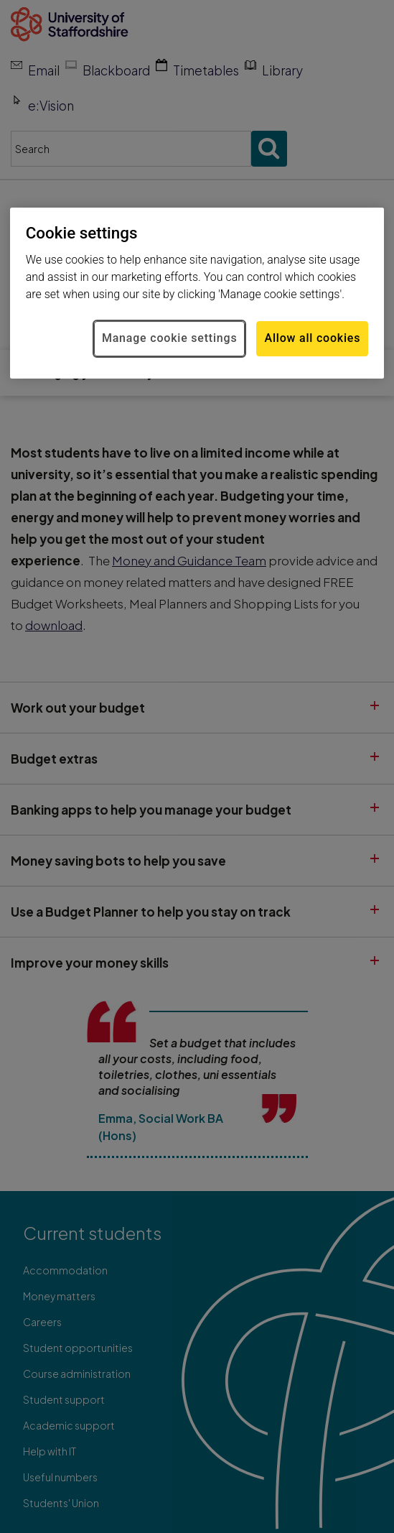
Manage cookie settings (170, 339)
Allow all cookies (312, 339)
